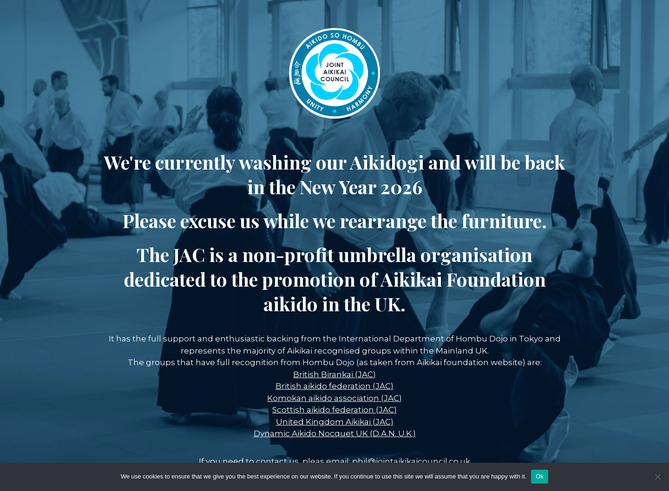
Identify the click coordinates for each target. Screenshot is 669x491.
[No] (657, 476)
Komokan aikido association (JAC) (334, 398)
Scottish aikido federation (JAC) (334, 409)
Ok (540, 476)
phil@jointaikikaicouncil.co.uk (411, 461)
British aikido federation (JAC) (334, 386)
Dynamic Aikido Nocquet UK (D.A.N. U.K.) (335, 433)
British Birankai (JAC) (334, 374)
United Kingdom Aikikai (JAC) (335, 421)
